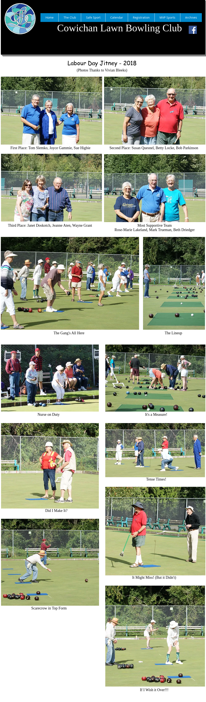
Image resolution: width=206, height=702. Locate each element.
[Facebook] (193, 30)
